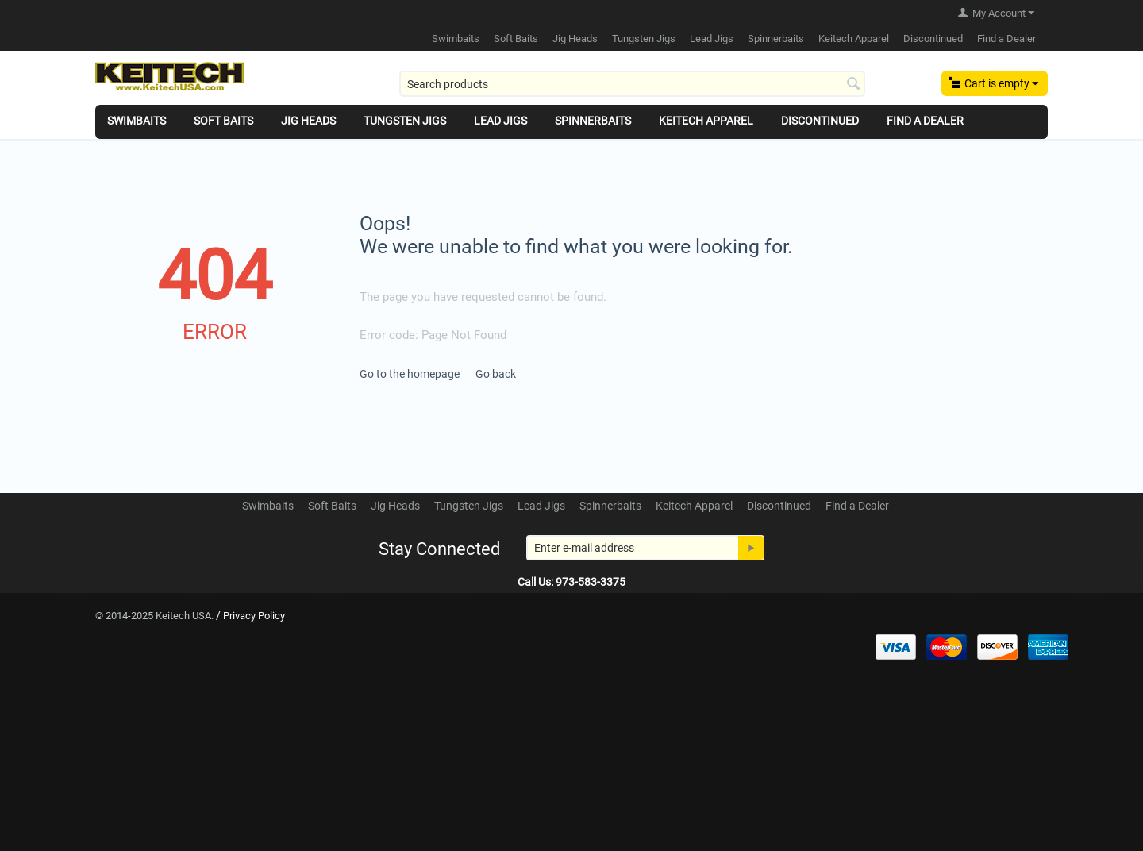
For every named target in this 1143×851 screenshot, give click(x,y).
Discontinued (933, 38)
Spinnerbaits (776, 38)
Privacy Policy (254, 616)
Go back (495, 374)
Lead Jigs (711, 38)
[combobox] (632, 84)
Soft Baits (516, 38)
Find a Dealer (1006, 38)
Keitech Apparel (853, 38)
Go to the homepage (410, 374)
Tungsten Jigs (643, 38)
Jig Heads (575, 38)
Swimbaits (455, 38)
